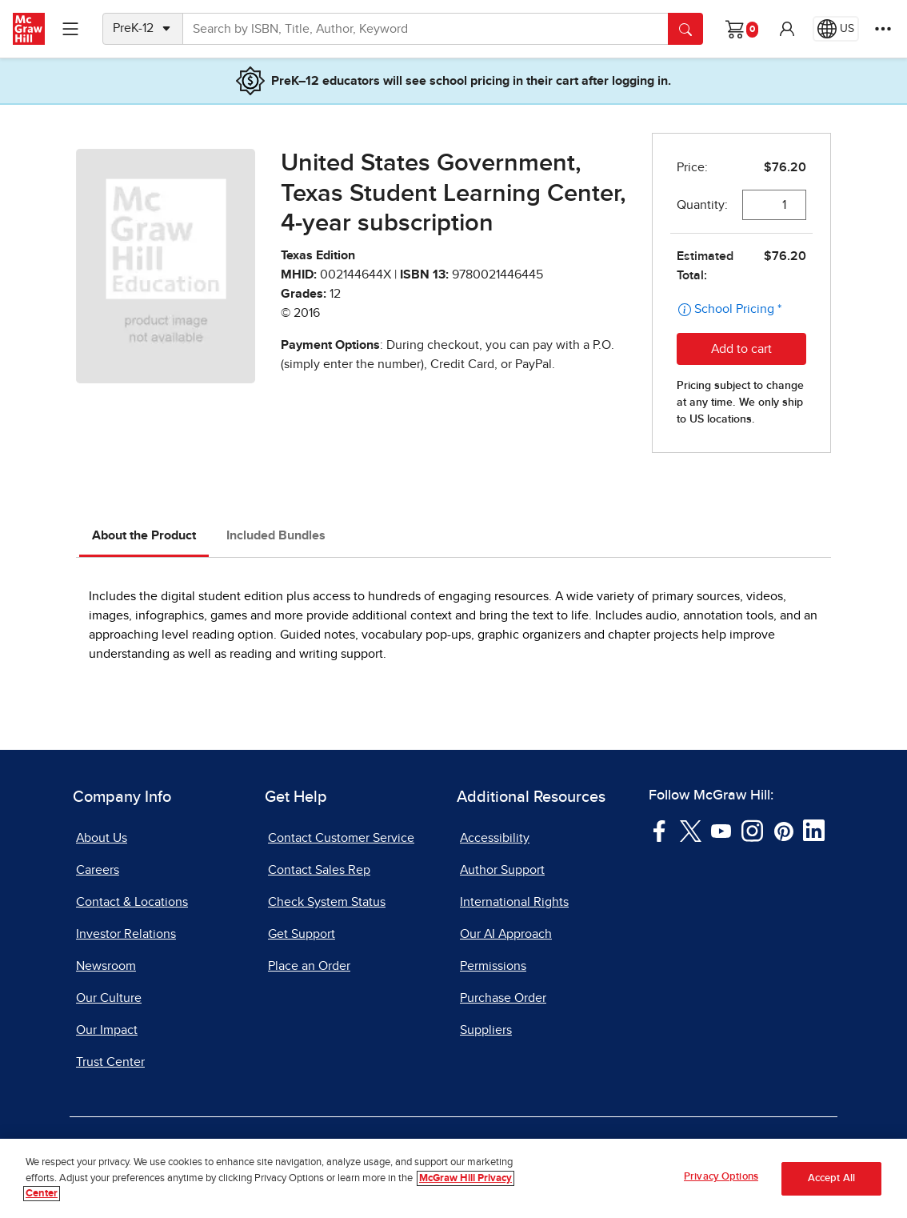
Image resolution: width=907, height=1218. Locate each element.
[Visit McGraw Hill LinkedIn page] (814, 829)
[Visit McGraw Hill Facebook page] (659, 829)
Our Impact (107, 1030)
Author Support (502, 869)
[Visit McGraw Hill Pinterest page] (783, 829)
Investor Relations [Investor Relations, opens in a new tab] (126, 934)
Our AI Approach (506, 934)
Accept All (831, 1181)
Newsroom (106, 966)
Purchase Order (503, 998)
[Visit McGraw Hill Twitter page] (690, 829)
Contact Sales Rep (319, 869)
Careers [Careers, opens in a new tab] (97, 869)
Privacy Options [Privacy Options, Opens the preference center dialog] (721, 1180)
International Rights (514, 901)
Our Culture (109, 998)
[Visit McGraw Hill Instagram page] (752, 829)
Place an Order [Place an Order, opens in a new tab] (309, 966)
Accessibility (494, 837)
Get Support (301, 934)
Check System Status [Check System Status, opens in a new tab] (327, 901)
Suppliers (486, 1030)
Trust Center (110, 1062)
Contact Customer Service (341, 837)
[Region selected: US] (836, 29)
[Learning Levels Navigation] (70, 29)
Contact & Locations (132, 901)
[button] (787, 29)
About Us (101, 837)
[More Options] (883, 29)
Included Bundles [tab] (276, 535)
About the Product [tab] (144, 535)
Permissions (493, 966)
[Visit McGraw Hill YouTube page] (721, 829)
